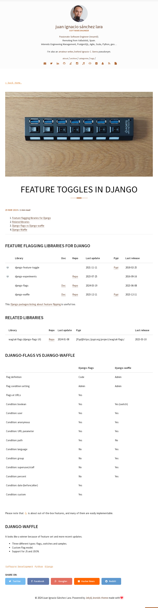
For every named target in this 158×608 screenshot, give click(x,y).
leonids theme (100, 597)
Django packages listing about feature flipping (36, 304)
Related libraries (20, 222)
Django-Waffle (19, 229)
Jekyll (89, 597)
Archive (73, 58)
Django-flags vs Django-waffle (28, 225)
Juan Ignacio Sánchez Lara (79, 26)
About (65, 58)
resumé (94, 36)
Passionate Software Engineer (74, 36)
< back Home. (13, 83)
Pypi (116, 267)
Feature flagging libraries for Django (31, 218)
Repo (75, 276)
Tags (92, 58)
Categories (83, 58)
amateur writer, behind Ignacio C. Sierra (78, 51)
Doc (63, 285)
